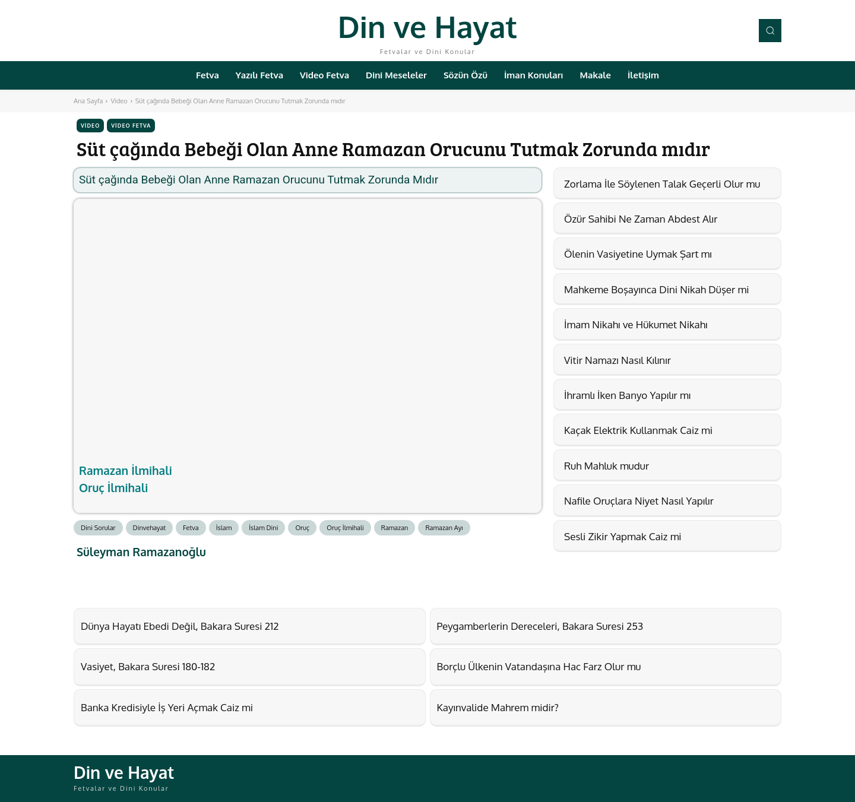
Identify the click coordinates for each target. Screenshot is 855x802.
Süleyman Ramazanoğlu (141, 552)
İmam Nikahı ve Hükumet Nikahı (635, 324)
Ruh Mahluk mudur (606, 465)
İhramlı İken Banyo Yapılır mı (627, 395)
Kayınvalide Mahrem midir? (498, 707)
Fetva (191, 528)
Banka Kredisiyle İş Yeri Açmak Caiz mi (167, 707)
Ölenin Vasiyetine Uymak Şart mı (638, 254)
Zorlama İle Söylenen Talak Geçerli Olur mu (662, 183)
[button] (770, 30)
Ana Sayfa (88, 101)
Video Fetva (131, 125)
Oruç (302, 528)
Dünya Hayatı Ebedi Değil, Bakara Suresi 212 (179, 626)
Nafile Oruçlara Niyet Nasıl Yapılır (639, 500)
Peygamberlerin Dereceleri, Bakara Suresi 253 (540, 626)
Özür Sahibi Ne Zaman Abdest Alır (640, 219)
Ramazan (394, 528)
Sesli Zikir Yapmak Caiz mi (623, 536)
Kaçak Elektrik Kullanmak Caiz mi (638, 430)
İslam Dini (263, 528)
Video (118, 101)
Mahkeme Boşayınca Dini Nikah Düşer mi (656, 289)
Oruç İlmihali (113, 487)
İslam (224, 528)
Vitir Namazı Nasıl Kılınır (617, 360)
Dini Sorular (98, 528)
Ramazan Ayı (444, 528)
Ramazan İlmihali (125, 470)
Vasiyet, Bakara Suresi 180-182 (148, 666)
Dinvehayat (149, 528)
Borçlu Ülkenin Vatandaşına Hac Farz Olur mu (539, 666)
